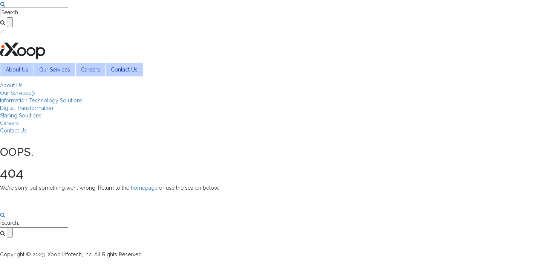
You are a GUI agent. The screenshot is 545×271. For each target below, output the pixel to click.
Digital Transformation (26, 108)
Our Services (54, 70)
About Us (17, 70)
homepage (144, 188)
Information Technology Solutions (41, 100)
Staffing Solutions (20, 116)
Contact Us (124, 70)
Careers (90, 70)
